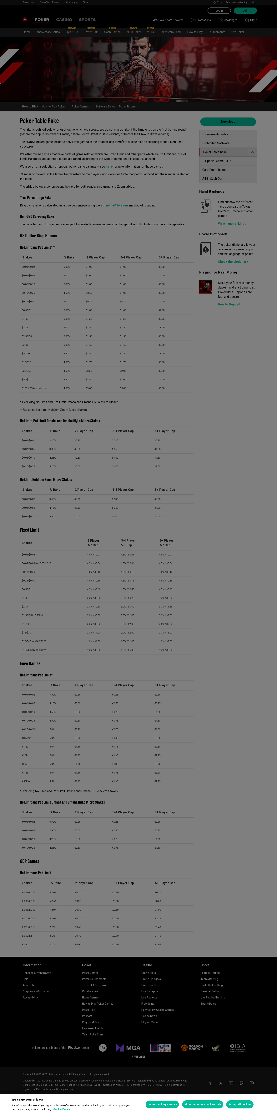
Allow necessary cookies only (202, 1104)
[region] (138, 1104)
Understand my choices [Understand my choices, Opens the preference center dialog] (162, 1104)
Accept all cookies (239, 1104)
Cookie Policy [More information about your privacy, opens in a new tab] (61, 1109)
